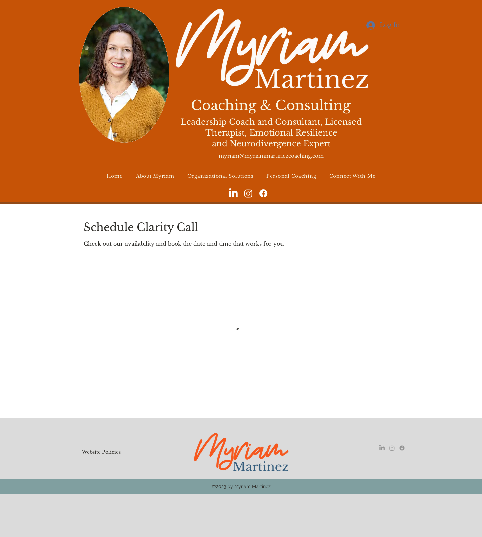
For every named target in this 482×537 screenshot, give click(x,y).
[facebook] (263, 193)
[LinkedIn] (233, 193)
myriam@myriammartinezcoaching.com (271, 156)
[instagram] (248, 193)
